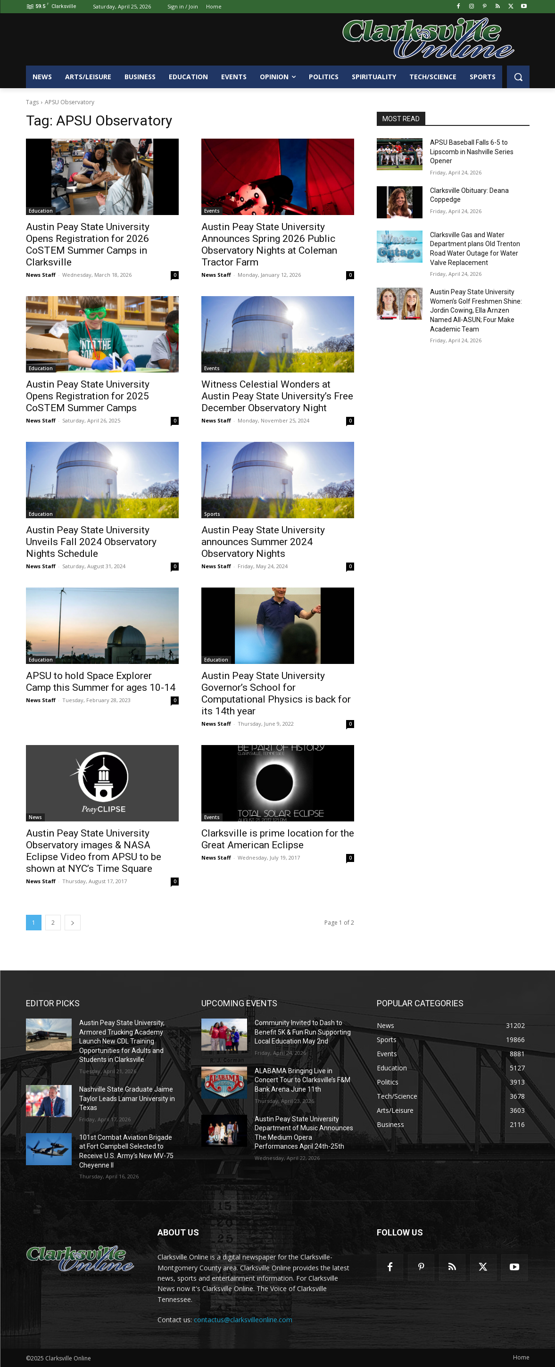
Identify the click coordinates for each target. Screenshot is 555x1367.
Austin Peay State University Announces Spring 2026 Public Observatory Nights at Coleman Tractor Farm (269, 244)
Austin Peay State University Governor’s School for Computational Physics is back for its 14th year (276, 693)
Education (41, 210)
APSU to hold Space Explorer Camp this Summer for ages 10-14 (100, 681)
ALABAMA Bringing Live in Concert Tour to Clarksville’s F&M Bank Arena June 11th (302, 1080)
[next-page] (73, 922)
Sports (212, 514)
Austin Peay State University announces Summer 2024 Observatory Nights (263, 541)
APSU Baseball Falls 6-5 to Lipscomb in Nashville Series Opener (472, 152)
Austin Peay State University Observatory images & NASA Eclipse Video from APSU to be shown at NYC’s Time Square (93, 851)
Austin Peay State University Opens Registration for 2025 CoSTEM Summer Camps (87, 396)
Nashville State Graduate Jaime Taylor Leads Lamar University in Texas (127, 1098)
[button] (518, 77)
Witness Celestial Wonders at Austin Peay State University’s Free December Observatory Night (277, 396)
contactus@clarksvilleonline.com (243, 1319)
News (35, 817)
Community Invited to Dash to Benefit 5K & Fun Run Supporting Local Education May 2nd (303, 1032)
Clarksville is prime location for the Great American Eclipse (277, 839)
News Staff (41, 274)
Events (212, 210)
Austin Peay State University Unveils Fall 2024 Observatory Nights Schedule (91, 541)
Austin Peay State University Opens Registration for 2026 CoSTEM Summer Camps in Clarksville (87, 244)
